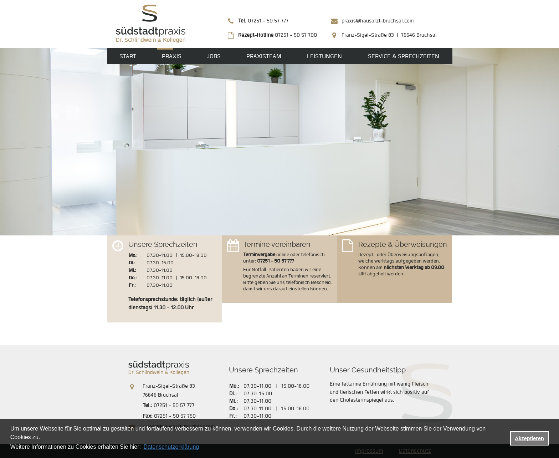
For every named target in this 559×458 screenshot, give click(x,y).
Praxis (171, 56)
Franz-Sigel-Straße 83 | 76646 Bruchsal (389, 35)
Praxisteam (263, 56)
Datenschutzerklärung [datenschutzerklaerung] (171, 447)
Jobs (214, 56)
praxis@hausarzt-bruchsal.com (378, 20)
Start (127, 56)
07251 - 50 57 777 (263, 20)
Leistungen (324, 56)
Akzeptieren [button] (529, 438)
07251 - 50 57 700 (277, 35)
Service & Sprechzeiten (403, 56)
